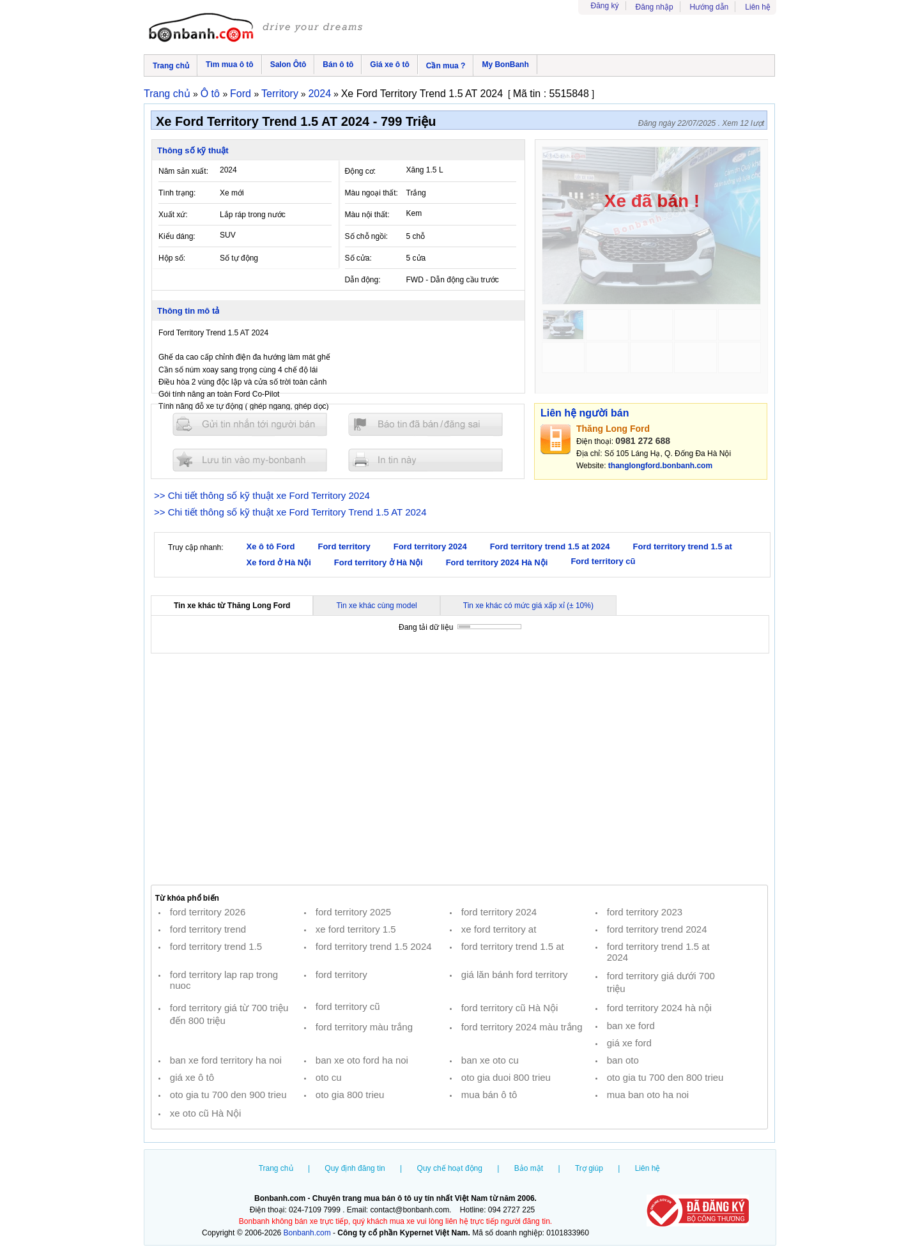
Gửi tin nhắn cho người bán (249, 424)
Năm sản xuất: (183, 171)
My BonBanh (505, 64)
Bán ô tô (338, 64)
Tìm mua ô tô (230, 64)
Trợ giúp (589, 1168)
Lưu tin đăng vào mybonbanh (249, 459)
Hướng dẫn (709, 7)
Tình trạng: (176, 192)
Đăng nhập (654, 7)
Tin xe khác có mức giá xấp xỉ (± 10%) (528, 605)
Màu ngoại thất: (371, 192)
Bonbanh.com (307, 1232)
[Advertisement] (459, 769)
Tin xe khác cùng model (376, 605)
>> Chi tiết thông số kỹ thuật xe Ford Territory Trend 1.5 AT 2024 (290, 512)
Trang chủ (171, 65)
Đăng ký (605, 5)
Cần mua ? (446, 65)
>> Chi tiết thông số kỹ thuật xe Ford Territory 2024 (262, 495)
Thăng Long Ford (613, 429)
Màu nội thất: (367, 214)
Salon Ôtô (288, 64)
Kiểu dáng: (176, 236)
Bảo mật (528, 1168)
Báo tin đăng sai (425, 424)
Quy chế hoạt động (449, 1168)
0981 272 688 (642, 441)
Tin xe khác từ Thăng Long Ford (232, 605)
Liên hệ (757, 7)
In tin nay (425, 459)
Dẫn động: (363, 279)
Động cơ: (360, 171)
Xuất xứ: (173, 214)
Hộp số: (171, 258)
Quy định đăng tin (355, 1168)
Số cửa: (358, 258)
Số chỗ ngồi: (366, 236)
